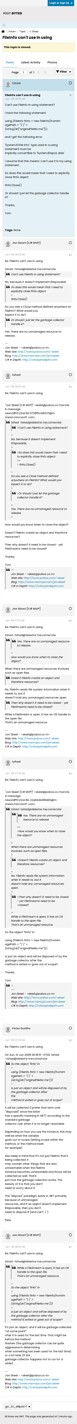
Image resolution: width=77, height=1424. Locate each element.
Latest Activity (30, 62)
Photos (52, 62)
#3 (70, 386)
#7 (70, 1247)
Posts (10, 62)
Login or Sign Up (61, 2)
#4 (70, 620)
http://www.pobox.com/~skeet (38, 351)
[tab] (10, 63)
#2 (70, 254)
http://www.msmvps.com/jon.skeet (35, 356)
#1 (70, 95)
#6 (70, 1040)
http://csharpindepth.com (39, 360)
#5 (70, 773)
